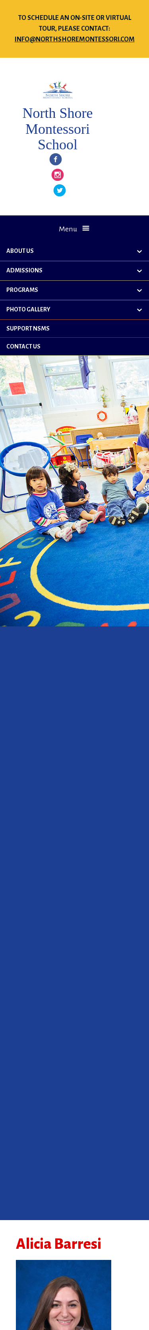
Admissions (24, 270)
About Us (20, 251)
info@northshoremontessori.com (75, 39)
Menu (68, 229)
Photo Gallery (28, 309)
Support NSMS (28, 328)
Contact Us (23, 346)
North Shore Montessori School (57, 129)
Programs (22, 290)
